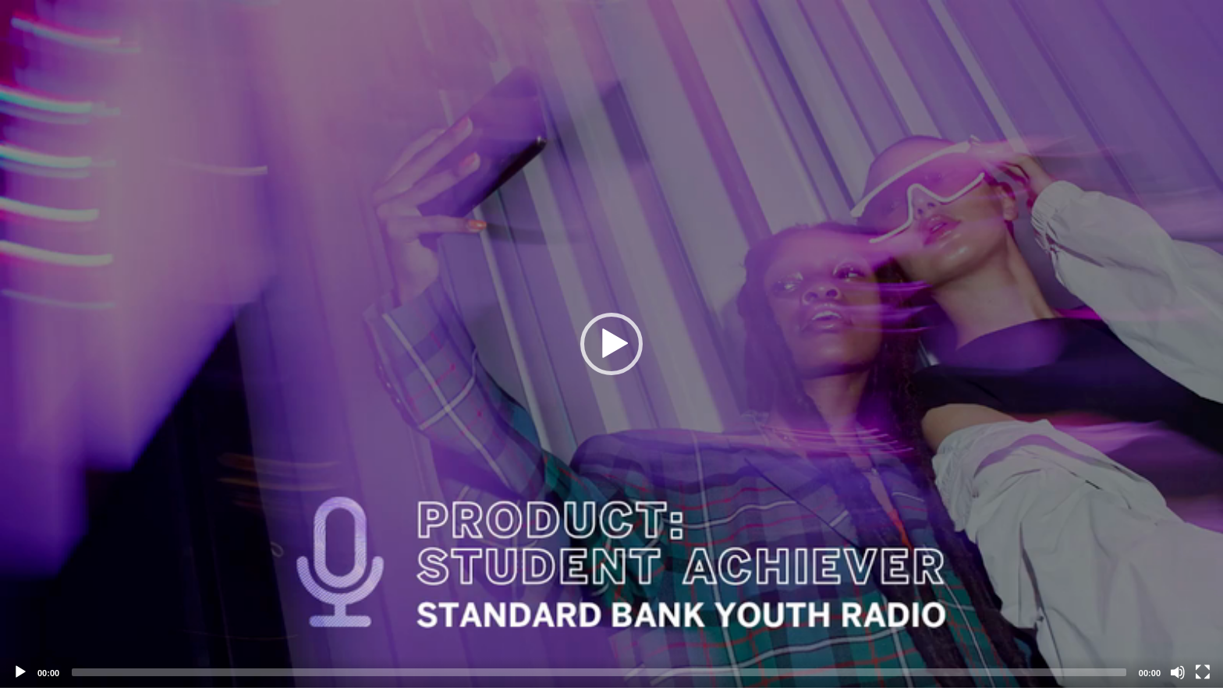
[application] (611, 344)
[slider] (599, 672)
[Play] (20, 672)
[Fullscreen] (1203, 672)
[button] (611, 344)
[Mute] (1178, 672)
